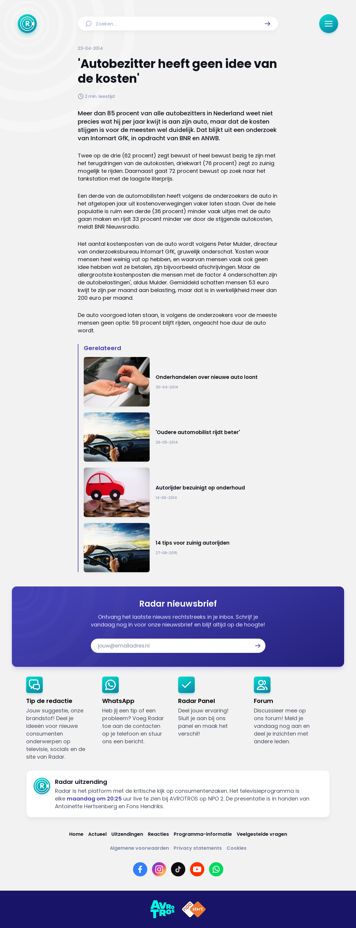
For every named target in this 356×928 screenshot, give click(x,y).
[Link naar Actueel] (97, 834)
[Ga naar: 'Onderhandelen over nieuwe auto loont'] (181, 381)
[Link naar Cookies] (236, 848)
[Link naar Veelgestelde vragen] (262, 834)
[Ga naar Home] (27, 23)
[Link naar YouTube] (197, 869)
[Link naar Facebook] (140, 869)
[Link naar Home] (76, 834)
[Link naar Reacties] (158, 834)
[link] (59, 719)
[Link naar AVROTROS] (162, 909)
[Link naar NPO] (194, 909)
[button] (267, 24)
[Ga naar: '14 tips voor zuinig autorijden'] (181, 548)
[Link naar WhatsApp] (216, 869)
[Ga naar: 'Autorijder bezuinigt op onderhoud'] (181, 492)
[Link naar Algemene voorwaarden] (139, 848)
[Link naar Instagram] (159, 869)
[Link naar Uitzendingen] (127, 834)
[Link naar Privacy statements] (198, 848)
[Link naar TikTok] (178, 869)
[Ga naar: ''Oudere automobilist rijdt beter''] (181, 437)
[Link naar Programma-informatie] (203, 834)
